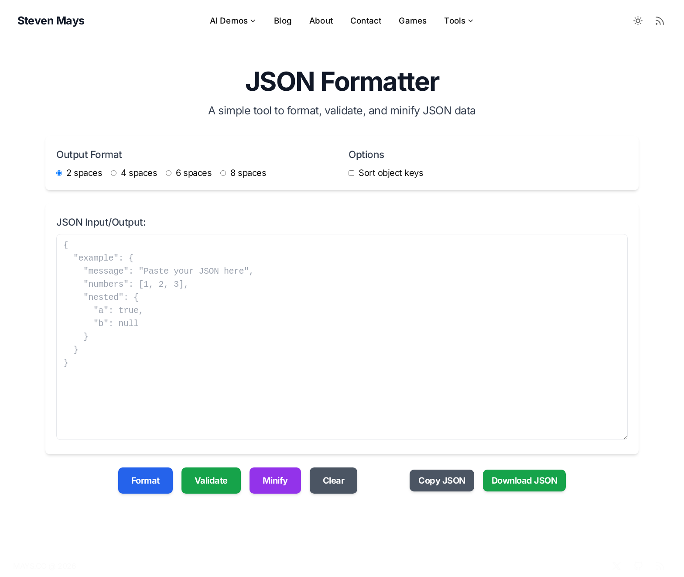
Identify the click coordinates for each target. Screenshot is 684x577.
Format (145, 480)
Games (413, 21)
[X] (616, 558)
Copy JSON (441, 480)
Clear (334, 480)
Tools (459, 21)
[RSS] (660, 558)
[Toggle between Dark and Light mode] (638, 21)
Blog (283, 21)
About (321, 21)
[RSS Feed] (660, 21)
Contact (365, 21)
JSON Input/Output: (101, 222)
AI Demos (233, 21)
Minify (275, 480)
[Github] (638, 558)
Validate (211, 480)
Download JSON (524, 480)
